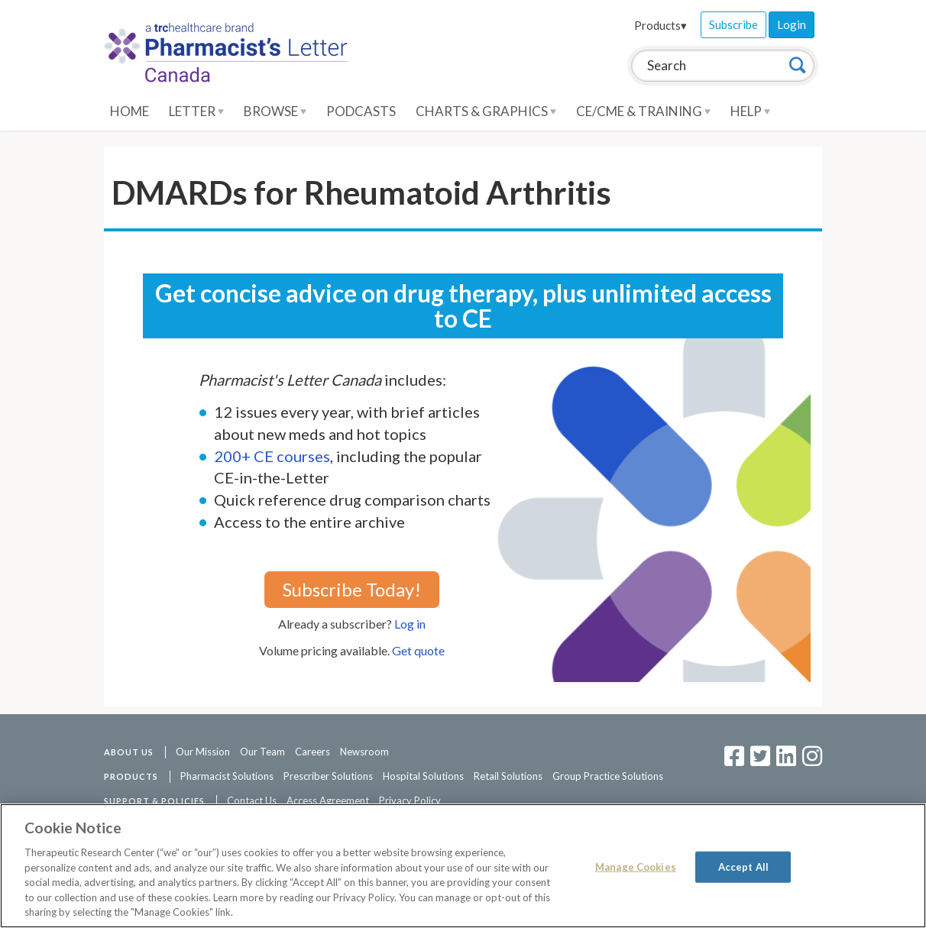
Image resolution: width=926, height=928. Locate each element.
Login (791, 24)
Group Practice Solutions (607, 776)
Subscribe (733, 24)
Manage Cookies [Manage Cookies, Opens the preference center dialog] (635, 866)
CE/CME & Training (643, 111)
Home (129, 111)
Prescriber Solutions (328, 776)
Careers (312, 751)
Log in (410, 623)
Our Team (262, 751)
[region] (463, 866)
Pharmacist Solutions (227, 776)
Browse (275, 111)
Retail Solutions (508, 776)
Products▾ (660, 25)
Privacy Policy (410, 800)
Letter (196, 111)
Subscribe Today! (352, 589)
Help (750, 111)
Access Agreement (328, 800)
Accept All (743, 866)
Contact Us (252, 800)
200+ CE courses (272, 456)
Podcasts (361, 111)
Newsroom (364, 751)
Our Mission (203, 751)
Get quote (418, 650)
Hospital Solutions (423, 776)
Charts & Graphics (486, 111)
